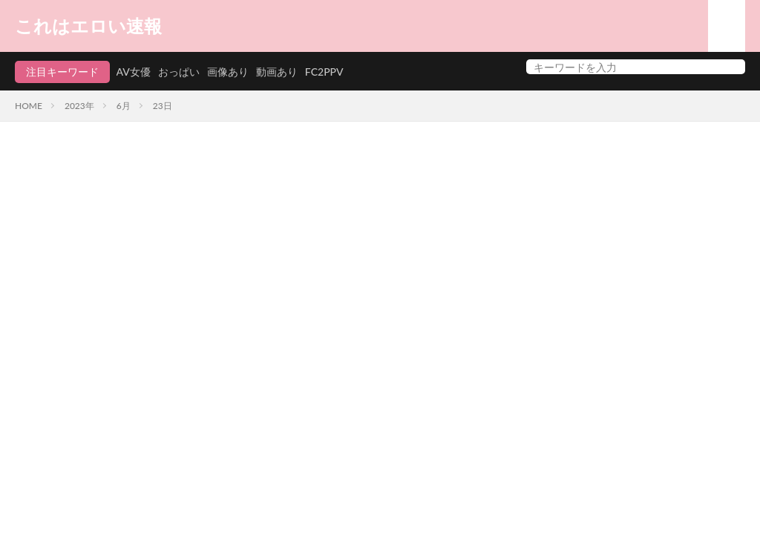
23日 (162, 105)
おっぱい (179, 71)
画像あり (228, 71)
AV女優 (134, 71)
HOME (28, 105)
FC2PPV (324, 71)
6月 (124, 105)
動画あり (277, 71)
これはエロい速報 (88, 26)
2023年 (79, 105)
